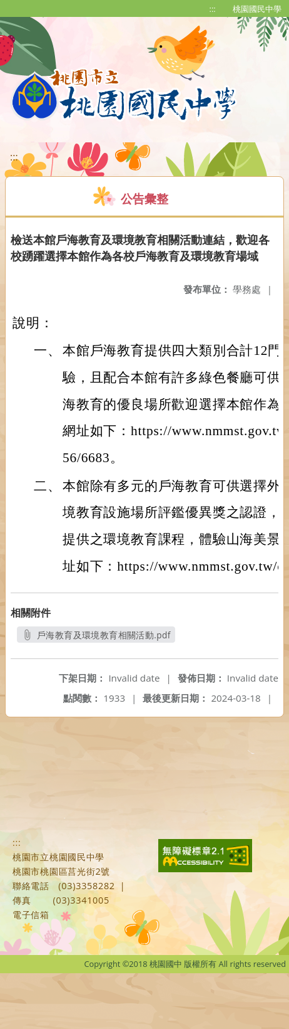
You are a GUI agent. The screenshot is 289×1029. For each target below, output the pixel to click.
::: (213, 8)
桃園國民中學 (257, 8)
